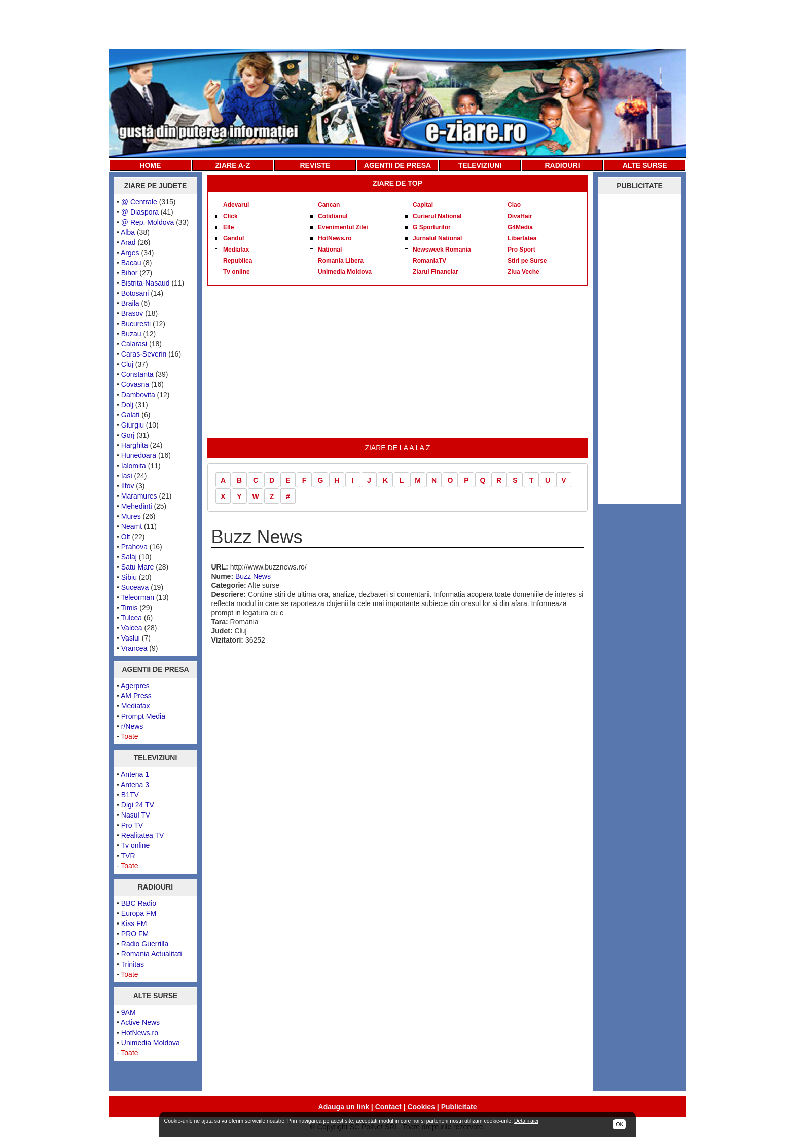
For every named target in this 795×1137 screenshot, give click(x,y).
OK (619, 1124)
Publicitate (459, 1107)
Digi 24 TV (137, 805)
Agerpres (135, 686)
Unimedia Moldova (150, 1043)
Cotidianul (333, 216)
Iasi (126, 476)
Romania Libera (341, 260)
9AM (128, 1012)
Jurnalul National (437, 238)
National (330, 249)
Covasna (135, 384)
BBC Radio (138, 903)
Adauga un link (343, 1107)
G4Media (520, 227)
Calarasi (134, 344)
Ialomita (133, 465)
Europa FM (138, 913)
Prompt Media (143, 716)
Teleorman (137, 597)
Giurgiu (132, 425)
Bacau (131, 263)
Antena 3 (135, 784)
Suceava (135, 587)
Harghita (134, 445)
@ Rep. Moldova (147, 222)
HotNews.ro (139, 1032)
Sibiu (129, 577)
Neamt (131, 526)
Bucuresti (136, 323)
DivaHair (520, 216)
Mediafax (135, 706)
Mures (131, 516)
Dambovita (138, 394)
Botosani (135, 293)
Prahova (134, 547)
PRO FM (135, 934)
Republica (237, 260)
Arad (128, 242)
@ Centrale (139, 202)
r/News (132, 726)
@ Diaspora (140, 212)
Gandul (233, 238)
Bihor (129, 273)
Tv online (135, 845)
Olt (125, 536)
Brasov (132, 313)
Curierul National (437, 216)
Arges (130, 252)
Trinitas (132, 964)
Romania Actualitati (151, 954)
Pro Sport (521, 249)
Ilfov (127, 486)
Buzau (131, 334)
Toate (129, 736)
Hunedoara (138, 455)
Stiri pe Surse (527, 260)
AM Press (136, 696)
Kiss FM (134, 923)
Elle (228, 227)
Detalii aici (526, 1121)
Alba (128, 232)
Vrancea (134, 648)
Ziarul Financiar (435, 271)
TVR (128, 855)
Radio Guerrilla (144, 944)
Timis (129, 607)
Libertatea (522, 238)
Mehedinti (136, 506)
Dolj (127, 405)
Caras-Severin (143, 354)
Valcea (131, 628)
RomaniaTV (429, 260)
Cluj (127, 364)
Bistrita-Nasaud (145, 283)
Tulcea (131, 618)
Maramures (139, 496)
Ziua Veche (523, 271)
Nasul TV (135, 815)
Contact (388, 1107)
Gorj (127, 435)
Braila (130, 303)
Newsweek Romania (442, 249)
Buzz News (253, 576)
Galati (130, 415)
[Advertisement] (397, 24)
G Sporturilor (432, 227)
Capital (423, 204)
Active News (140, 1022)
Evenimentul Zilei (343, 227)
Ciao (514, 204)
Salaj (129, 557)
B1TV (130, 795)
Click (230, 216)
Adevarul (236, 204)
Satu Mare (137, 567)
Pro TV (132, 825)
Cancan (329, 204)
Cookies (421, 1107)
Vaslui (130, 638)
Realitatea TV (142, 835)
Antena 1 (135, 774)
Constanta (137, 374)
